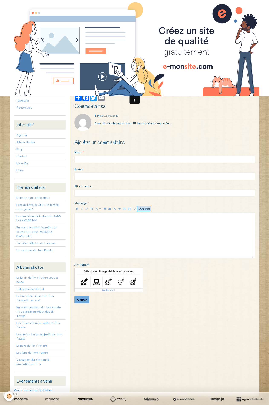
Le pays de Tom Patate (31, 345)
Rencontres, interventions (34, 93)
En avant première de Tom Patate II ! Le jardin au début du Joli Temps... (38, 311)
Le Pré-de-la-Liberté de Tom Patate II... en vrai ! (35, 298)
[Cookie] (9, 396)
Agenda (21, 135)
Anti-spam (81, 264)
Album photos (25, 142)
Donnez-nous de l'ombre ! (33, 197)
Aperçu (144, 208)
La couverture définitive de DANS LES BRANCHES (38, 218)
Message (80, 203)
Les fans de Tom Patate (32, 352)
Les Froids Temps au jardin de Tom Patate (39, 336)
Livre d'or (22, 163)
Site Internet (83, 186)
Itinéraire (22, 100)
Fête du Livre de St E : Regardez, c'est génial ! (37, 207)
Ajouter (82, 300)
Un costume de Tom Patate (34, 250)
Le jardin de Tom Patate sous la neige (37, 280)
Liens (19, 170)
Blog (19, 149)
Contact (21, 156)
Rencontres (24, 107)
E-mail (78, 169)
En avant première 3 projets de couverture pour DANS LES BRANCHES (36, 231)
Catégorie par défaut (30, 289)
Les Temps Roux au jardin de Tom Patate (38, 325)
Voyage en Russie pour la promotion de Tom (33, 362)
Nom (77, 152)
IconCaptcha (107, 290)
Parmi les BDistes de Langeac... (36, 243)
